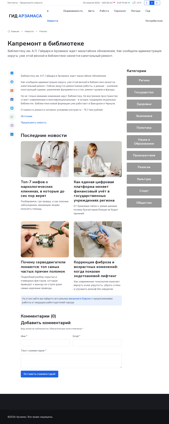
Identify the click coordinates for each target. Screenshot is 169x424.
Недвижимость (73, 10)
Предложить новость (31, 2)
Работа (104, 10)
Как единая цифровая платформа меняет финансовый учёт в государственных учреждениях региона (94, 191)
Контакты (13, 2)
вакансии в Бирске (80, 298)
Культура (144, 179)
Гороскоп (120, 10)
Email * (76, 336)
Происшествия (144, 155)
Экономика (144, 116)
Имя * (24, 336)
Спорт (144, 191)
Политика (144, 128)
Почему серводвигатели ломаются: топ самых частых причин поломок (43, 267)
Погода (135, 10)
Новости (52, 20)
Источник (26, 116)
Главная (13, 31)
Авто (91, 10)
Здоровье (144, 104)
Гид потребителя (154, 15)
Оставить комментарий (39, 373)
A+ (157, 3)
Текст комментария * (33, 350)
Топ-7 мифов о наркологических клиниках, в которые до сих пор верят (42, 189)
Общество (144, 203)
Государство (144, 92)
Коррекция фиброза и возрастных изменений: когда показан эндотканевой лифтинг (96, 269)
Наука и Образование (144, 141)
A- (147, 3)
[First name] (45, 343)
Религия (144, 167)
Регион (43, 31)
